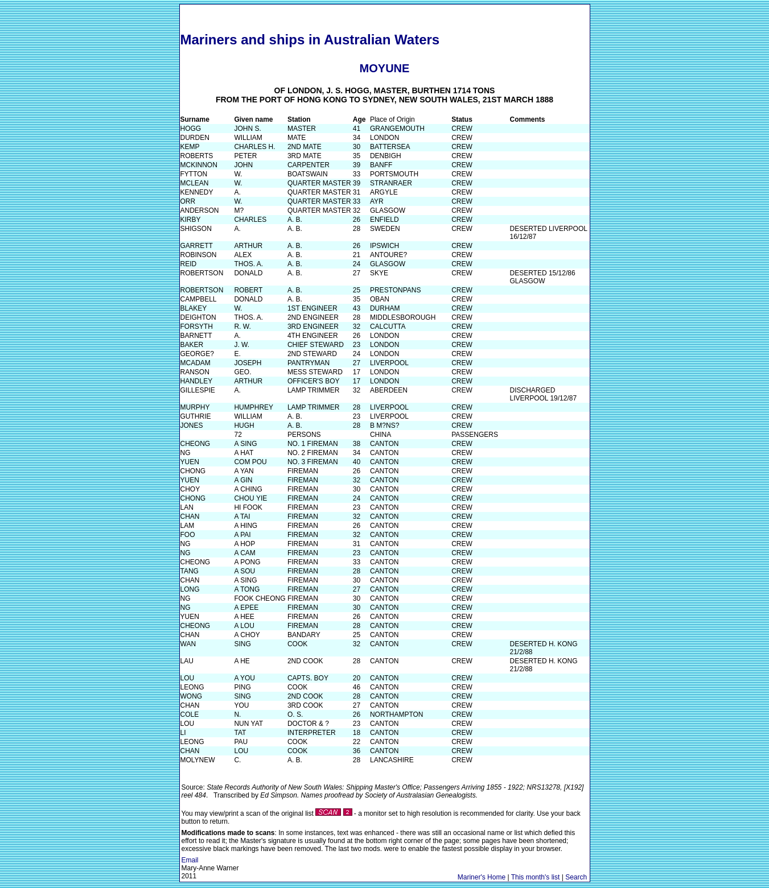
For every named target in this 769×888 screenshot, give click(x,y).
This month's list (535, 877)
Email (190, 860)
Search (576, 877)
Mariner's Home (481, 877)
